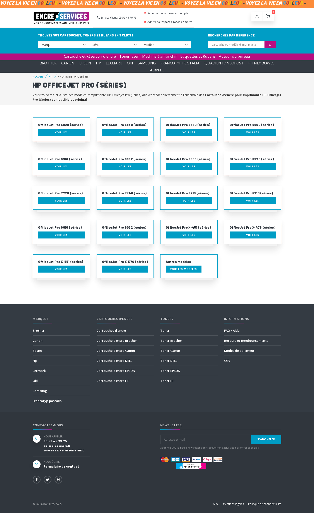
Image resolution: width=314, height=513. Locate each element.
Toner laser (129, 56)
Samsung (40, 391)
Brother (38, 330)
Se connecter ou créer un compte (165, 13)
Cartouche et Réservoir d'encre (90, 56)
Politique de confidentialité (264, 504)
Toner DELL (168, 361)
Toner (164, 330)
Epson (37, 351)
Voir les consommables (61, 133)
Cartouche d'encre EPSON (116, 371)
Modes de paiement (239, 351)
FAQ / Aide (231, 330)
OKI (130, 63)
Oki (35, 381)
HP (98, 63)
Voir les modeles (183, 269)
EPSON (85, 63)
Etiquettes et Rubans (197, 56)
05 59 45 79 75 (55, 441)
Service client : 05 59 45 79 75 (117, 17)
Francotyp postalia (47, 401)
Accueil (38, 76)
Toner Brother (171, 341)
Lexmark (39, 371)
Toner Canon (170, 351)
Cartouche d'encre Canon (116, 351)
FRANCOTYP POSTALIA (180, 63)
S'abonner (266, 439)
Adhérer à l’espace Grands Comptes (167, 22)
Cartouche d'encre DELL (114, 361)
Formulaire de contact (61, 466)
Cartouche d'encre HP (113, 381)
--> (63, 44)
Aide (216, 504)
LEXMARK (114, 63)
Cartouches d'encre (111, 330)
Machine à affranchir (159, 56)
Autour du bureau (234, 56)
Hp (35, 361)
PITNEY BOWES (261, 63)
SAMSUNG (147, 63)
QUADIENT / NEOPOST (224, 63)
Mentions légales (233, 504)
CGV (227, 361)
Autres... (157, 70)
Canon (38, 341)
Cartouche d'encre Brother (117, 341)
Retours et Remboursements (246, 341)
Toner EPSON (170, 371)
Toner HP (167, 381)
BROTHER (48, 63)
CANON (67, 63)
